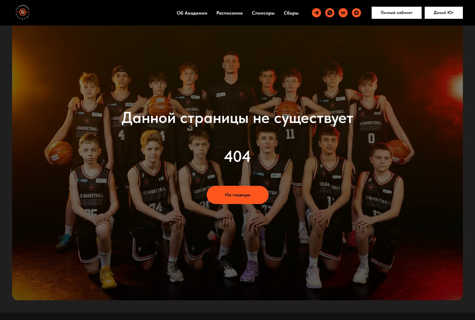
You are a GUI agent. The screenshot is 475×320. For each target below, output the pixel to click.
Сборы (291, 13)
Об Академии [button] (192, 13)
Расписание (229, 13)
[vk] (343, 12)
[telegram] (316, 12)
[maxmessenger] (356, 12)
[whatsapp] (329, 12)
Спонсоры (263, 13)
